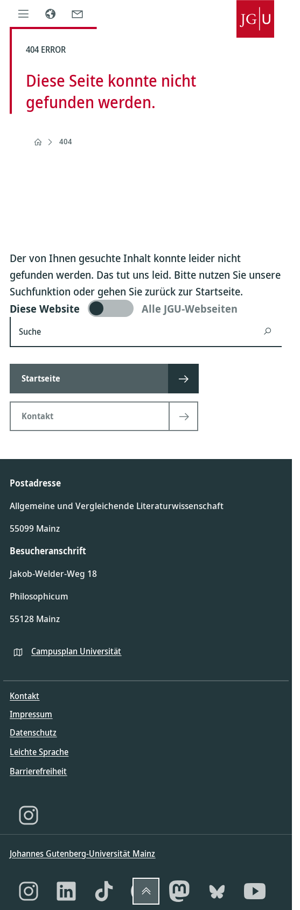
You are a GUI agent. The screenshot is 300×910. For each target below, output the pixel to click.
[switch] (146, 308)
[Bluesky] (217, 891)
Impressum (31, 714)
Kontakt (24, 696)
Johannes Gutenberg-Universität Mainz (82, 853)
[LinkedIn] (66, 891)
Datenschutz (33, 732)
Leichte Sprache (39, 752)
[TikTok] (104, 891)
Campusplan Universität (76, 651)
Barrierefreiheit (38, 771)
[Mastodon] (179, 891)
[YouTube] (255, 891)
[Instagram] (28, 815)
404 (65, 141)
